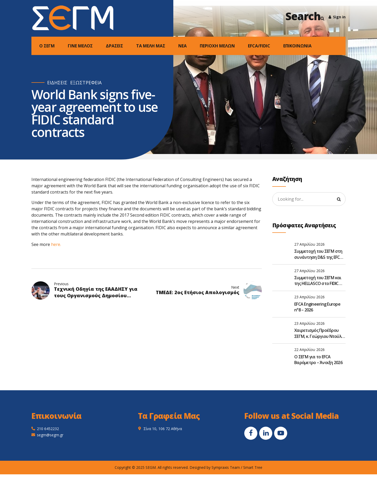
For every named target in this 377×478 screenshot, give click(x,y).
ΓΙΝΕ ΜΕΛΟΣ (80, 46)
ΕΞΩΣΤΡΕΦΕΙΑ (86, 83)
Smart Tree (252, 467)
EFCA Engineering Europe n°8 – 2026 (317, 307)
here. (56, 244)
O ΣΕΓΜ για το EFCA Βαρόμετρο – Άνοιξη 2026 (318, 359)
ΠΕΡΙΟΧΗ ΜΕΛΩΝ (217, 46)
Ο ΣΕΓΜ (47, 46)
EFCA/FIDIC (259, 46)
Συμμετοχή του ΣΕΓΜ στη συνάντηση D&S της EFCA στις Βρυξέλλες (318, 254)
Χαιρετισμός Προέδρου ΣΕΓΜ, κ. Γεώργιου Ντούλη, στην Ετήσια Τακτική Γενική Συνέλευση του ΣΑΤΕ (319, 333)
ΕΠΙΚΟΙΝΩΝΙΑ (297, 46)
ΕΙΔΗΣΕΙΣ (57, 83)
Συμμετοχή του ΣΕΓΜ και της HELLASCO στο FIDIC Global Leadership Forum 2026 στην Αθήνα (317, 281)
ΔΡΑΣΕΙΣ (114, 46)
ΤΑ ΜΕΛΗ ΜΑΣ (150, 46)
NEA (182, 46)
